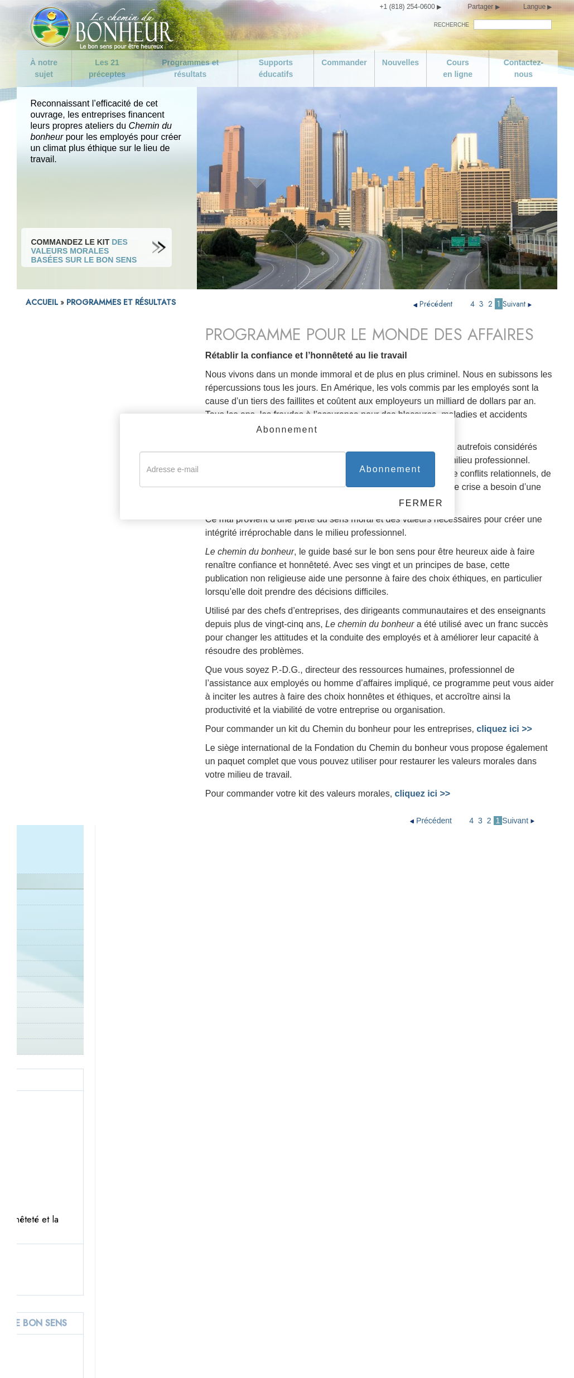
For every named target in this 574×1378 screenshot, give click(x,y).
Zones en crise (50, 486)
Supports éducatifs (276, 68)
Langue (534, 7)
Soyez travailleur (372, 1146)
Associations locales (60, 517)
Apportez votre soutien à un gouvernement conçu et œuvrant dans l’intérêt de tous (261, 1227)
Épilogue (358, 1289)
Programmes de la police (67, 471)
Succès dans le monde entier (74, 564)
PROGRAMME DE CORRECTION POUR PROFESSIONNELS (91, 450)
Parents (38, 533)
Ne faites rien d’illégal (232, 1200)
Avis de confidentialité (193, 1354)
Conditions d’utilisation (262, 1354)
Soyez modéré (71, 1253)
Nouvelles (400, 62)
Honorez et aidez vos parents (246, 1128)
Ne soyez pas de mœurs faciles (101, 1271)
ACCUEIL (42, 302)
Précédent (434, 303)
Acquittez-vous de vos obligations (402, 1128)
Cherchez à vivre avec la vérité (248, 1164)
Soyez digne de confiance (389, 1111)
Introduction (46, 366)
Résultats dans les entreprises (87, 397)
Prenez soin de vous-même (93, 1235)
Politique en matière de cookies (398, 1354)
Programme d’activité (61, 381)
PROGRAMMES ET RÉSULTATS (121, 302)
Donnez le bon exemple (64, 549)
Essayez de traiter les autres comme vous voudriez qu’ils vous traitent (407, 1249)
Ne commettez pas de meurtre (248, 1182)
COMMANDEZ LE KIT (98, 422)
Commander (344, 62)
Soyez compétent (373, 1164)
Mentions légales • (327, 1354)
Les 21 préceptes (107, 68)
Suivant (518, 303)
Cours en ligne (457, 68)
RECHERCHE (451, 25)
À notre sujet (43, 68)
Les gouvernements (59, 502)
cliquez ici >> (423, 793)
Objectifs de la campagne (90, 1128)
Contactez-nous (524, 68)
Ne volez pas (217, 1307)
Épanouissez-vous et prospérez (399, 1271)
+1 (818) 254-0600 (407, 7)
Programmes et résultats (190, 68)
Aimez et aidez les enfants (240, 1111)
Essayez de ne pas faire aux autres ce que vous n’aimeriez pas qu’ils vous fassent (411, 1218)
